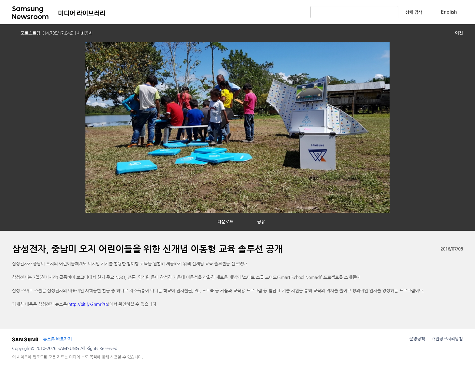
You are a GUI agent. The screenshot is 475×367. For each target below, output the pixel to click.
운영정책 (417, 338)
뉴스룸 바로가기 (57, 339)
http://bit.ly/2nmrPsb (88, 304)
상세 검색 (413, 12)
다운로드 (225, 222)
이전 (459, 33)
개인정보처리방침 (447, 338)
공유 (261, 222)
